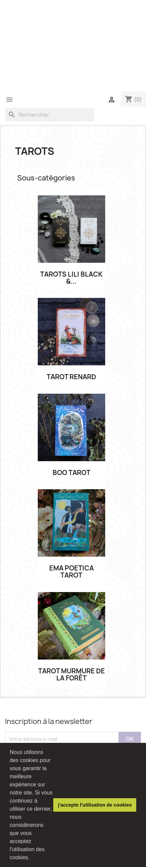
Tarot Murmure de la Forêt (71, 675)
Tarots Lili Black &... (71, 278)
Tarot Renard (71, 377)
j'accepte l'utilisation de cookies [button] (95, 805)
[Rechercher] (49, 114)
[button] (32, 858)
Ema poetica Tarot (71, 572)
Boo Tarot (71, 472)
